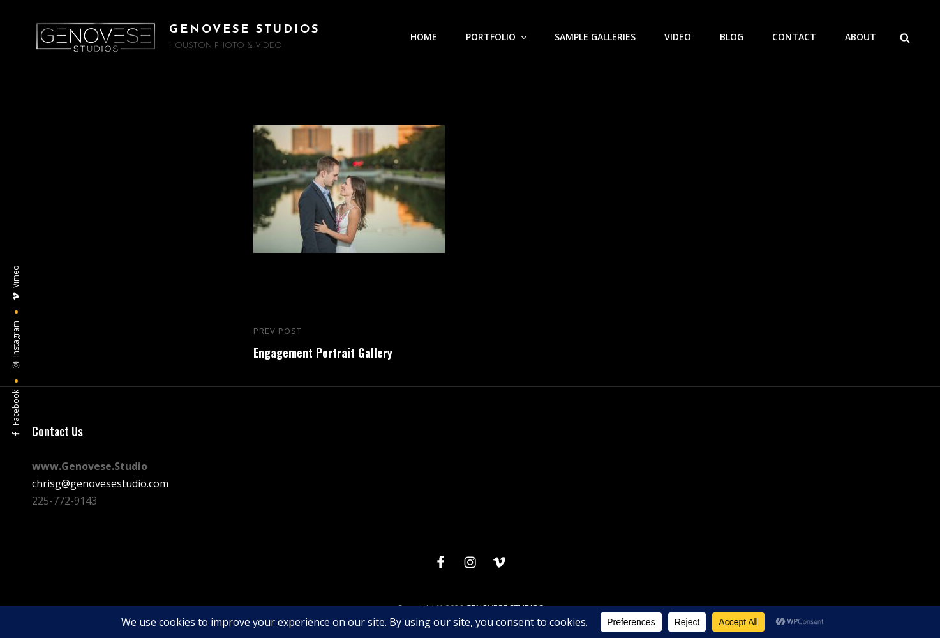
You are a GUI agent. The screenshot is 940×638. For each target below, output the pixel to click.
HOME (423, 37)
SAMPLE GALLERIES (595, 37)
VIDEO (677, 37)
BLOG (731, 37)
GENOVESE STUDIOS (244, 30)
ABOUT (860, 37)
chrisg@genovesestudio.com (100, 483)
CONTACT (794, 37)
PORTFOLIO (497, 37)
